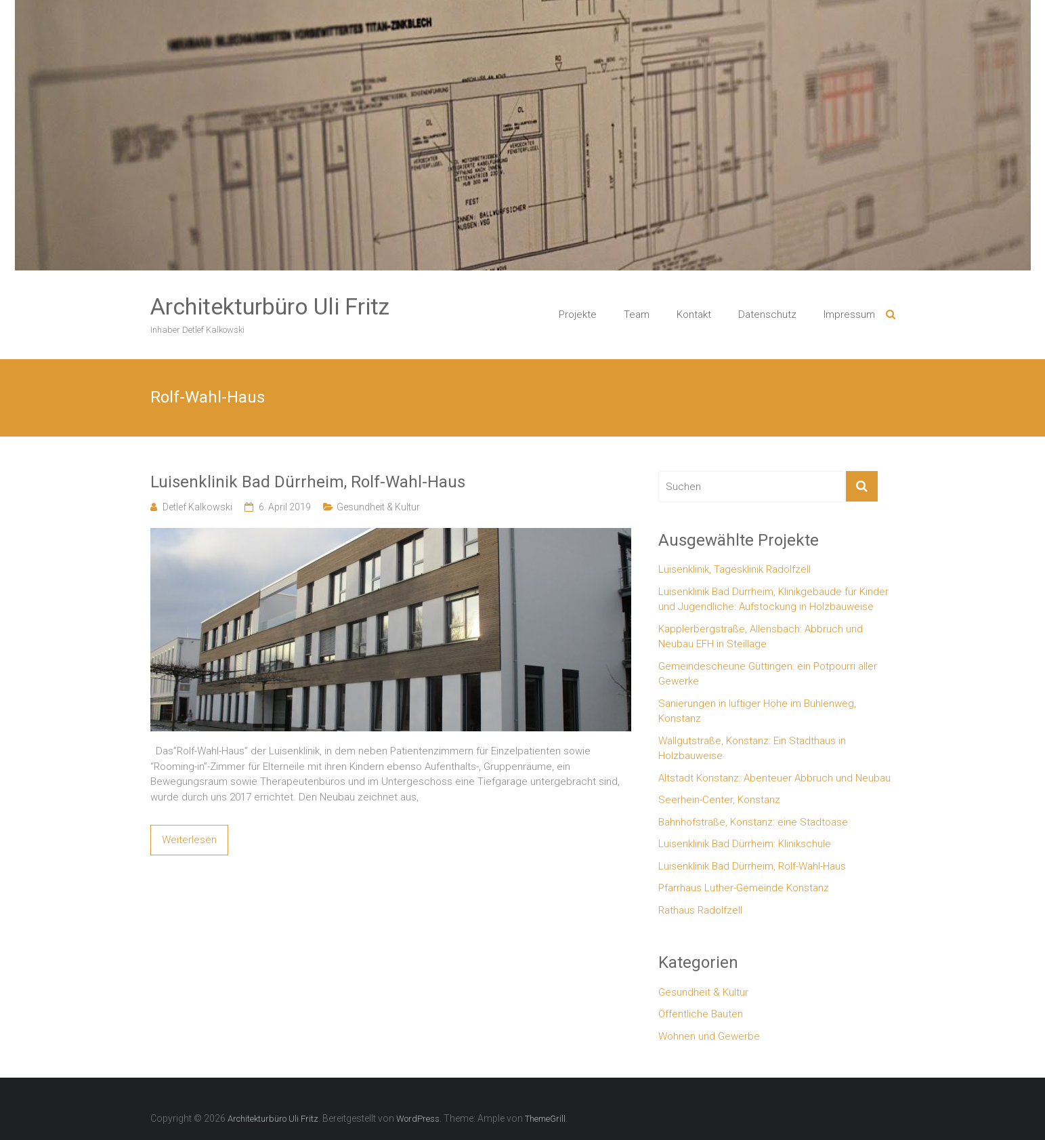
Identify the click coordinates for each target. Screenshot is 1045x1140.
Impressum (849, 314)
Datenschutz (767, 314)
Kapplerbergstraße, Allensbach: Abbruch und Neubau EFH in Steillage (760, 637)
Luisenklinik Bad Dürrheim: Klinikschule (744, 844)
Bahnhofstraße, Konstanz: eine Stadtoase (753, 822)
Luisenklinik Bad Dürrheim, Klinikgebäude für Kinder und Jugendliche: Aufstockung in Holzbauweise (773, 599)
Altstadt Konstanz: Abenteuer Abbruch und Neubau (774, 778)
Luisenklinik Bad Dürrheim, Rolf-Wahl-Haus (307, 481)
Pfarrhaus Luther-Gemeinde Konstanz (743, 888)
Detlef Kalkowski (197, 507)
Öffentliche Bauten (700, 1014)
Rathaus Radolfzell (700, 910)
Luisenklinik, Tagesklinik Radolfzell (734, 569)
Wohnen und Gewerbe (709, 1036)
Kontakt (694, 314)
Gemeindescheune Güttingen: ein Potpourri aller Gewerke (767, 674)
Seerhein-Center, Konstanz (719, 800)
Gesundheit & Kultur (378, 507)
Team (636, 314)
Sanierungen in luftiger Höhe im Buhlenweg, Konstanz (757, 711)
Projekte (578, 314)
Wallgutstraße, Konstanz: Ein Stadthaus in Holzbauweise (752, 748)
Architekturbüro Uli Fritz (269, 306)
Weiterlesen (189, 840)
